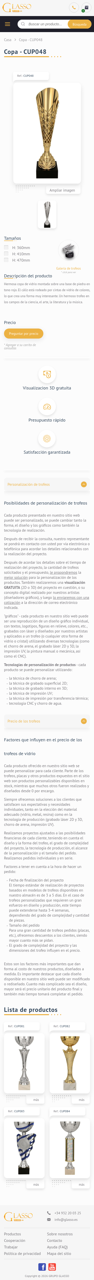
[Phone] (74, 8)
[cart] (86, 8)
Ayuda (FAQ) (57, 1247)
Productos (12, 1234)
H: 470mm (21, 260)
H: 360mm (21, 248)
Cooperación (14, 1240)
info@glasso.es (66, 1219)
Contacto (54, 1240)
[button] (47, 484)
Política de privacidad (22, 1253)
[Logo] (18, 1217)
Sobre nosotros (60, 1234)
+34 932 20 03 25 (68, 1213)
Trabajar (11, 1247)
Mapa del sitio (59, 1253)
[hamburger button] (8, 24)
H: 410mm (21, 254)
